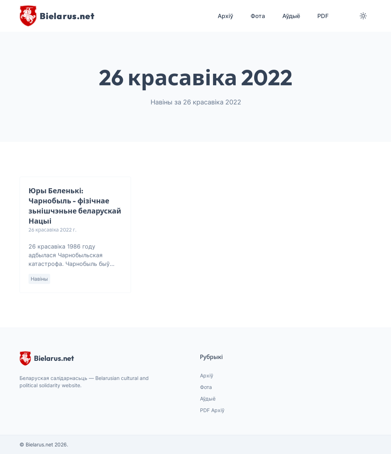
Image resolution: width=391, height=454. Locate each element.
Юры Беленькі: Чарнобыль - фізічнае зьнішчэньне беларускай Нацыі (75, 206)
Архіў (206, 375)
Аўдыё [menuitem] (291, 16)
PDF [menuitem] (323, 16)
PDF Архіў (212, 410)
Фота (206, 387)
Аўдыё (208, 398)
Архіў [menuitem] (225, 16)
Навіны (39, 279)
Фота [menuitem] (258, 16)
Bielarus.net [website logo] (46, 358)
